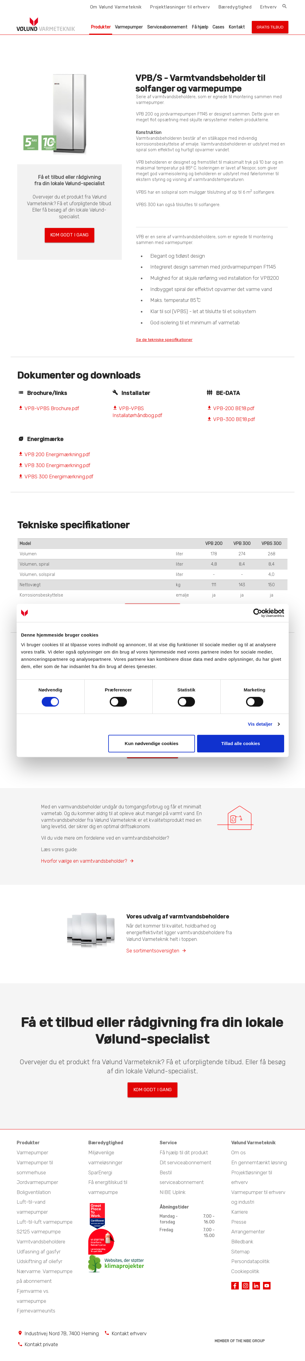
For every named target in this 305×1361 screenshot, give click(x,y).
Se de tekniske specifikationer (172, 339)
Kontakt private (41, 1346)
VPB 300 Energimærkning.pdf (54, 466)
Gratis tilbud (270, 27)
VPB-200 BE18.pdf (231, 409)
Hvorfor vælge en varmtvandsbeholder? (84, 865)
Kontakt (237, 27)
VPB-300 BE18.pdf (231, 420)
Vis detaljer (260, 724)
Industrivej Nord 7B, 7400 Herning (61, 1334)
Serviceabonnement (167, 27)
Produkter (101, 27)
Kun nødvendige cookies (152, 743)
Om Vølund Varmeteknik (116, 7)
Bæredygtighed (235, 7)
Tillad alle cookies (240, 743)
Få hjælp (200, 27)
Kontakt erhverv (129, 1334)
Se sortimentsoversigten (152, 954)
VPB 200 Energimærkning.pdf (54, 455)
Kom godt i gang (69, 234)
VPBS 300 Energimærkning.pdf (55, 477)
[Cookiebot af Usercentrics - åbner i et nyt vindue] (257, 612)
